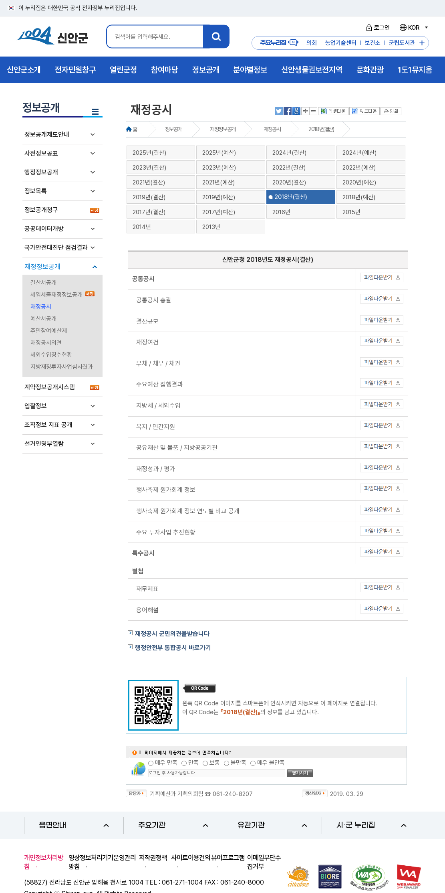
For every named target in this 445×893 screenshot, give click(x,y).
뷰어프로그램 (228, 858)
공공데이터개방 (44, 229)
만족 (193, 762)
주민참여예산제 (48, 330)
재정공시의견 (46, 342)
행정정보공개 (41, 172)
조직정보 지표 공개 (48, 425)
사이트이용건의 (190, 858)
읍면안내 (74, 825)
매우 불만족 (271, 762)
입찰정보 (35, 406)
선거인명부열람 (44, 444)
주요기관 (173, 825)
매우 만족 (166, 762)
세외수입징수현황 (51, 354)
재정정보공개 (42, 267)
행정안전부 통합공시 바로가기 (173, 648)
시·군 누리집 (371, 825)
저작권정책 (153, 858)
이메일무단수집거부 (264, 862)
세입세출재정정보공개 (56, 294)
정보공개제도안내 (46, 134)
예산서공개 (43, 318)
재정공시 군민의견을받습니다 (172, 634)
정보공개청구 (41, 210)
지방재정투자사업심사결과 (61, 367)
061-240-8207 (233, 794)
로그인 (377, 27)
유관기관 (273, 825)
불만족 (238, 762)
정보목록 (35, 191)
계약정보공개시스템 (49, 387)
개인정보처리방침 (43, 862)
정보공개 (173, 129)
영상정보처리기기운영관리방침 (102, 862)
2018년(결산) (321, 129)
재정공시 (40, 306)
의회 (311, 43)
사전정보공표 (41, 153)
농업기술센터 (340, 43)
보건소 (373, 43)
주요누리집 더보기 (422, 43)
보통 (214, 762)
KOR (413, 27)
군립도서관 (402, 43)
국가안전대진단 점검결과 (56, 247)
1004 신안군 (52, 36)
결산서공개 (43, 282)
